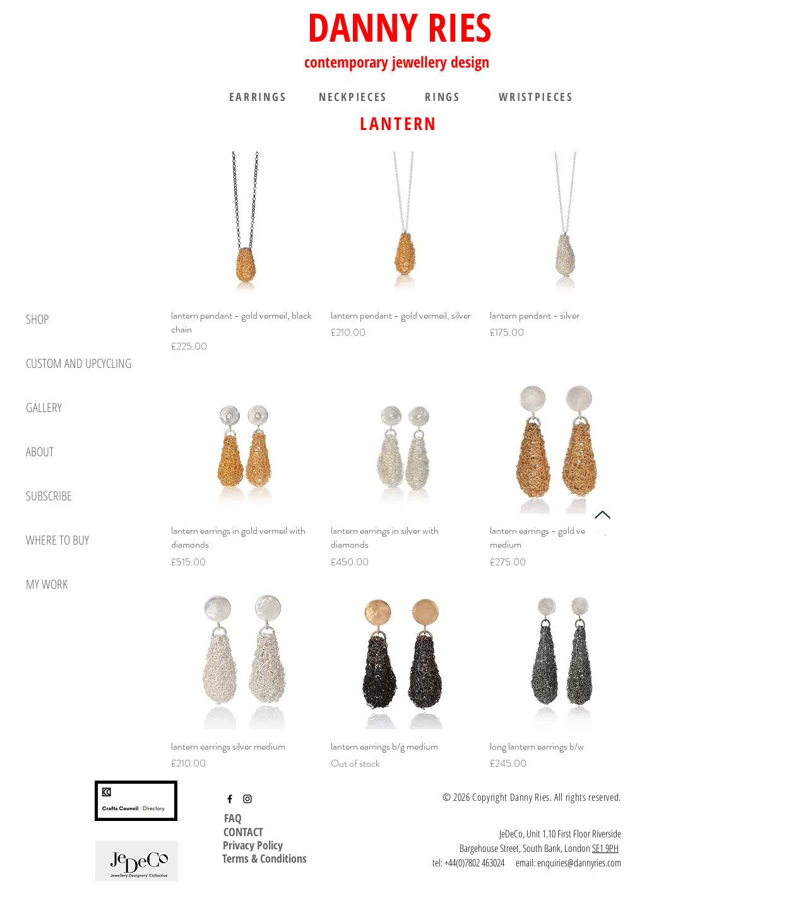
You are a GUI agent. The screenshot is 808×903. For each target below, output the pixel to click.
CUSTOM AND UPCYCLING (79, 363)
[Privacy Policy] (252, 845)
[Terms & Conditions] (264, 858)
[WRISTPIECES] (536, 96)
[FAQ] (234, 818)
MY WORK (47, 584)
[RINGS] (442, 96)
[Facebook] (229, 799)
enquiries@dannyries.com (579, 863)
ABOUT (40, 451)
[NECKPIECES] (353, 96)
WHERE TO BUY (57, 539)
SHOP (37, 319)
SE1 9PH (605, 848)
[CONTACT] (243, 832)
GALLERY (44, 407)
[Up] (602, 514)
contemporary (348, 61)
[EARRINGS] (257, 96)
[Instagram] (247, 799)
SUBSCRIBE (49, 495)
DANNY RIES (399, 26)
